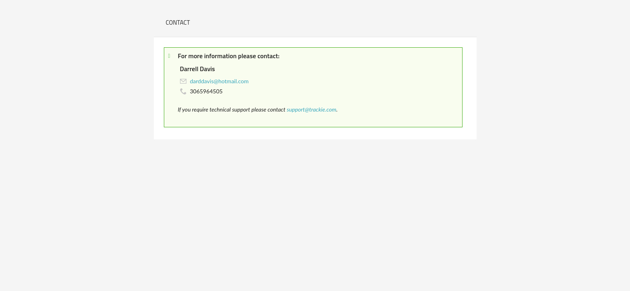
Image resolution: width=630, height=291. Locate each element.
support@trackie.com (311, 109)
